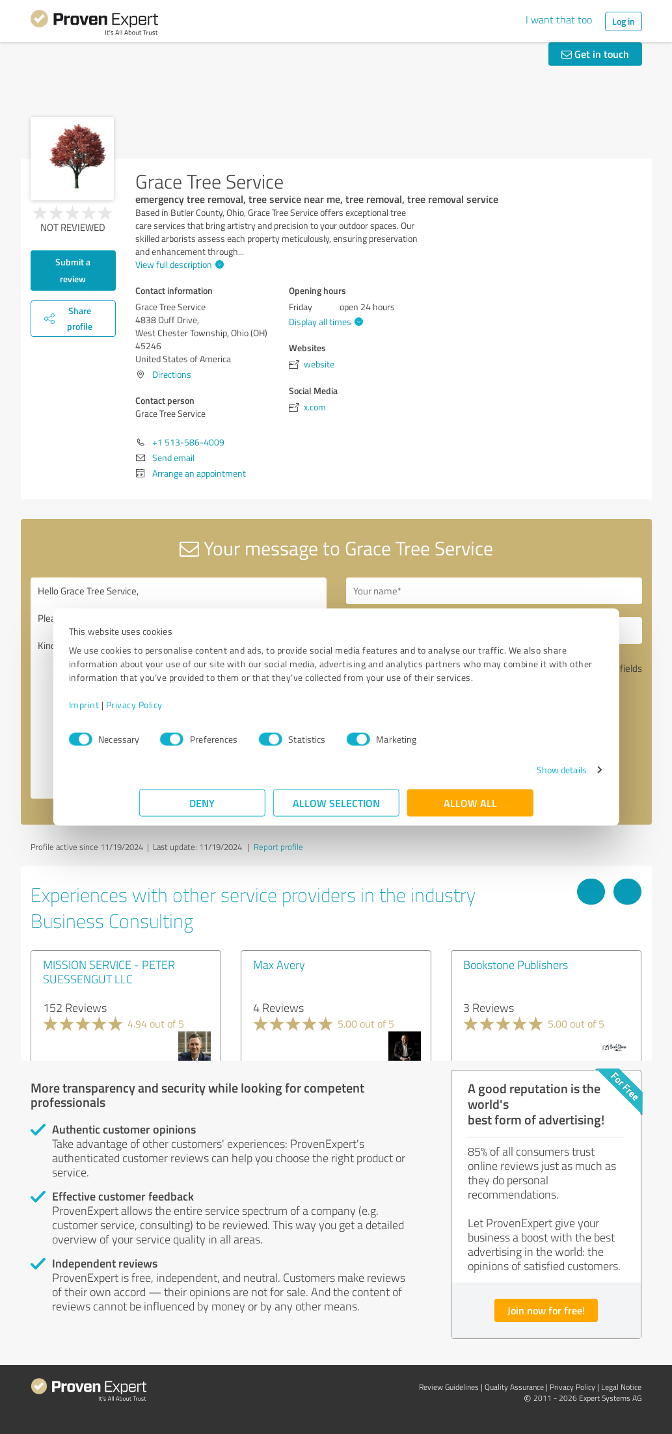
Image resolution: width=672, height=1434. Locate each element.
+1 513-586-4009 (188, 442)
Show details (491, 776)
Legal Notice (621, 1386)
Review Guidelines (449, 1386)
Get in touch (595, 53)
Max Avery (279, 964)
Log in (623, 21)
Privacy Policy (204, 711)
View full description (178, 264)
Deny (202, 809)
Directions (171, 374)
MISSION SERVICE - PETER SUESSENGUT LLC (109, 972)
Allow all (470, 809)
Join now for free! (546, 1310)
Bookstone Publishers (515, 964)
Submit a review (72, 270)
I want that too (559, 19)
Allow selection (336, 809)
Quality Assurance (514, 1386)
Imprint (154, 711)
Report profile (278, 847)
